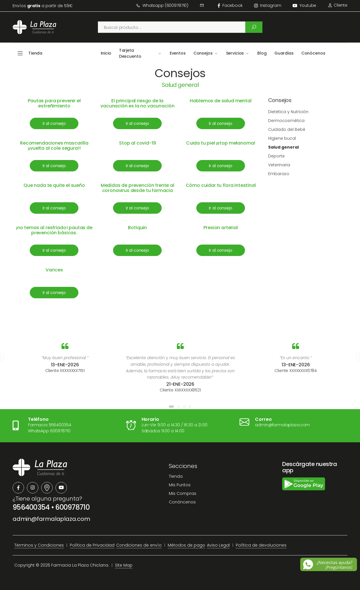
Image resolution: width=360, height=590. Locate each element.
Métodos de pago (186, 545)
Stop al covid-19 (137, 143)
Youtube (304, 5)
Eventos (178, 53)
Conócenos (313, 53)
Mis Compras (182, 493)
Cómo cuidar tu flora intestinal (221, 185)
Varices (54, 270)
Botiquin (137, 227)
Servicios (235, 53)
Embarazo (278, 174)
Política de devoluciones (261, 545)
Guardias (284, 53)
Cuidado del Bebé (286, 129)
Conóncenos (182, 502)
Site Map (123, 565)
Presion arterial (220, 227)
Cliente (337, 5)
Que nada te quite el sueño (54, 185)
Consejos (203, 53)
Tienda (176, 476)
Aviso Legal (218, 545)
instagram (267, 5)
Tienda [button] (35, 53)
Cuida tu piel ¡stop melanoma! (220, 143)
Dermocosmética (286, 120)
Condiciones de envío (139, 545)
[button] (171, 406)
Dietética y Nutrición (288, 112)
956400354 (31, 507)
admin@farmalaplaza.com (51, 519)
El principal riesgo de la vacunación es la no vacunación (137, 103)
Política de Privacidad (92, 545)
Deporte (276, 156)
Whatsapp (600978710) (162, 5)
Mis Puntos (180, 485)
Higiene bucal (282, 138)
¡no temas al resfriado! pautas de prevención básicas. (54, 230)
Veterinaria (279, 165)
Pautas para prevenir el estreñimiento (54, 103)
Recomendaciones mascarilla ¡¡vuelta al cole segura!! (54, 145)
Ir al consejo (54, 123)
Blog (261, 53)
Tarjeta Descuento (130, 53)
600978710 (72, 507)
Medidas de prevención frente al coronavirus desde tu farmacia (137, 188)
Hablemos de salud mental (220, 100)
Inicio (106, 53)
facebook (230, 5)
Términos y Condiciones (39, 545)
